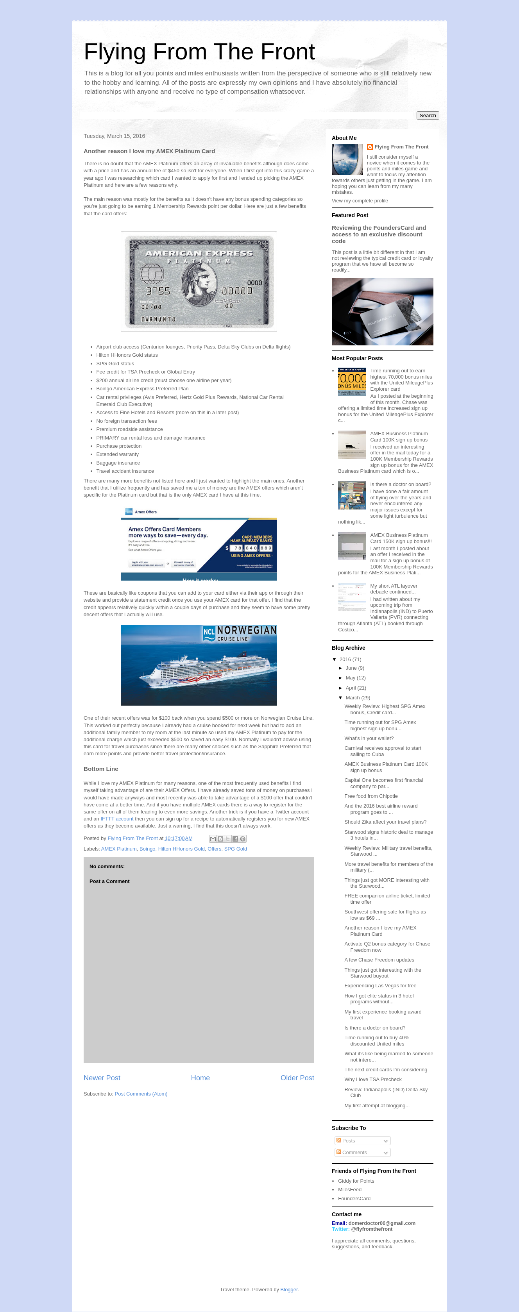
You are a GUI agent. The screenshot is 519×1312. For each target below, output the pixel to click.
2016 (346, 659)
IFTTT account (116, 819)
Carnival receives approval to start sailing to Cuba (382, 751)
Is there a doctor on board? (400, 484)
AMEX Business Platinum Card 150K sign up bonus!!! (401, 538)
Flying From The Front (199, 51)
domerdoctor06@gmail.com (382, 1223)
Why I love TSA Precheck (372, 1079)
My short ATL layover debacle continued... (393, 589)
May (351, 678)
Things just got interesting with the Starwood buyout (382, 973)
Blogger (289, 1289)
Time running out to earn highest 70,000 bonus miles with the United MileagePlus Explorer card (401, 380)
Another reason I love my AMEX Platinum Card (380, 931)
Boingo (147, 849)
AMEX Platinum (119, 849)
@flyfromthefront (372, 1229)
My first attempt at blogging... (377, 1105)
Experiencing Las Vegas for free (380, 985)
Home (200, 1078)
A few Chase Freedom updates (379, 960)
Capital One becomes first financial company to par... (383, 783)
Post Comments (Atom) (141, 1094)
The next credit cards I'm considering (385, 1069)
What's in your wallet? (369, 738)
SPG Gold (235, 849)
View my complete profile (360, 201)
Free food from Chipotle (371, 796)
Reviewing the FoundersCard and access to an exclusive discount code (379, 234)
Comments (351, 1152)
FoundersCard (354, 1198)
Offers (214, 849)
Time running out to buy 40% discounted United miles (376, 1041)
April (352, 688)
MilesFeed (350, 1189)
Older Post (297, 1078)
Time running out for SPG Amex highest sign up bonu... (380, 725)
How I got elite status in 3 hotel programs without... (378, 999)
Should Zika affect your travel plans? (385, 822)
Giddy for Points (356, 1181)
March (354, 698)
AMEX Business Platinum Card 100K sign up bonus (399, 437)
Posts (345, 1141)
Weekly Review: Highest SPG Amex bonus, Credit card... (384, 709)
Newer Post (102, 1078)
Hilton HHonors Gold (181, 849)
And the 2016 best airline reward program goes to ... (380, 809)
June (352, 668)
